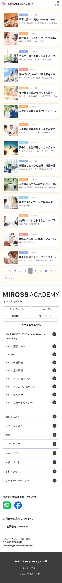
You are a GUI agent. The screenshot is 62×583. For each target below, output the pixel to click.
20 (5, 278)
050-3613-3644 (14, 542)
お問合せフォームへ (17, 526)
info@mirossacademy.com (20, 545)
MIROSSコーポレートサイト (29, 561)
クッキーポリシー (30, 568)
